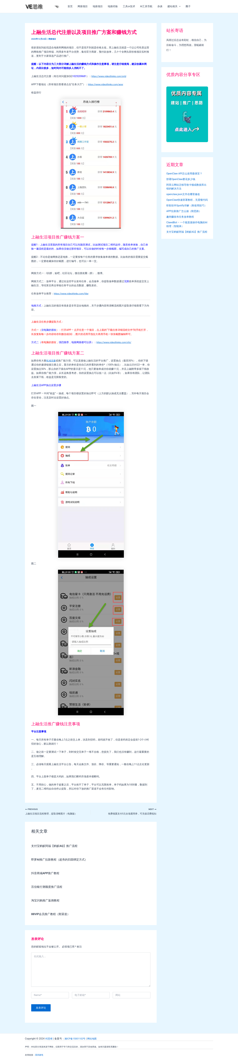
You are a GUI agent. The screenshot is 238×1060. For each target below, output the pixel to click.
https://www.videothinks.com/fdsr (73, 293)
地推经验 (113, 6)
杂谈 (159, 6)
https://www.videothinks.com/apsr (107, 84)
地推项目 (98, 6)
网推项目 (83, 6)
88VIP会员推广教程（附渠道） (52, 914)
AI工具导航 (146, 6)
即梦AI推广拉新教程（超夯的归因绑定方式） (62, 860)
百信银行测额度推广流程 (48, 887)
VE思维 (49, 1038)
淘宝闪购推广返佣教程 (47, 901)
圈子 (188, 6)
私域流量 (51, 360)
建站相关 (174, 6)
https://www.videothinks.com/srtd (110, 76)
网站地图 (95, 1038)
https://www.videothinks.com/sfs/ (115, 342)
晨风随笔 (39, 1055)
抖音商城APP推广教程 (46, 873)
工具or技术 (129, 6)
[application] (179, 6)
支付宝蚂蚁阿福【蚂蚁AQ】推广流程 (56, 846)
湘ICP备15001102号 (76, 1038)
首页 (70, 6)
